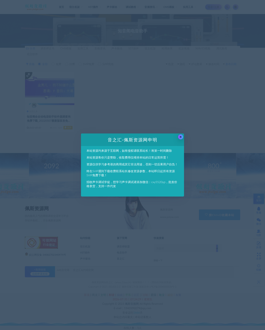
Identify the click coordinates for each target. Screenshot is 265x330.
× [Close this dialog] (180, 137)
